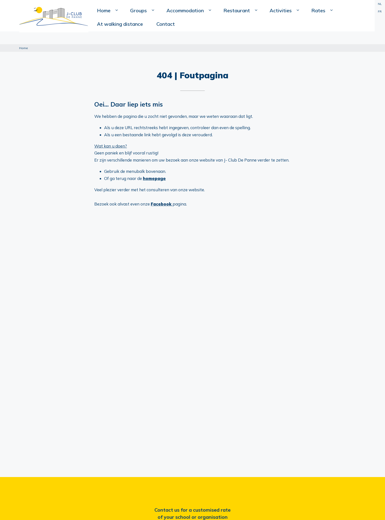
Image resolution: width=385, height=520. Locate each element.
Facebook (162, 203)
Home (119, 36)
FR (379, 11)
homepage (154, 178)
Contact (355, 24)
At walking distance (319, 24)
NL (379, 4)
